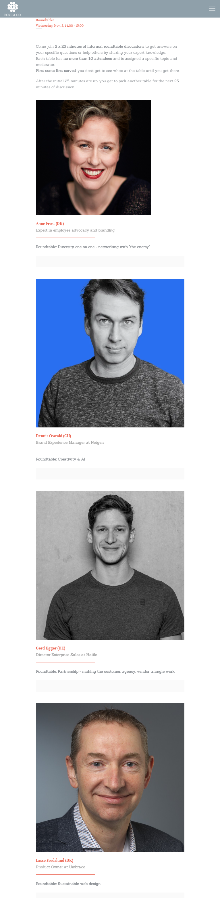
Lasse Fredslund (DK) (54, 860)
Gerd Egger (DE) (50, 648)
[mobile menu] (212, 9)
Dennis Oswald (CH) (53, 435)
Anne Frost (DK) (50, 223)
